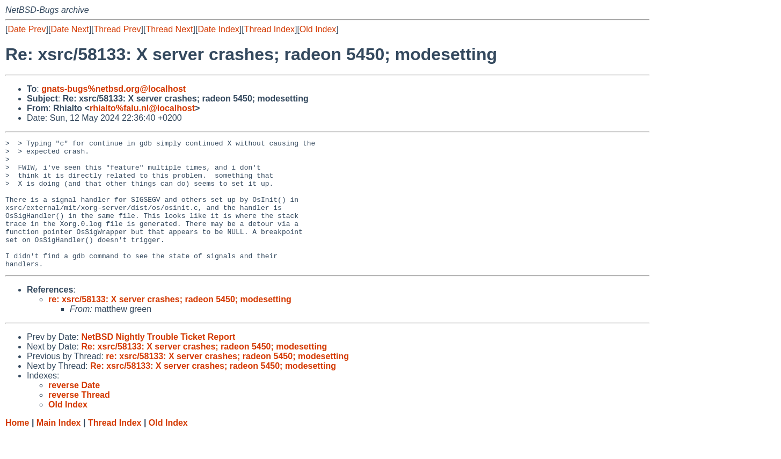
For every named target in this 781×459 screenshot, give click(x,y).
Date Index (218, 29)
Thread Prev (117, 29)
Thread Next (169, 29)
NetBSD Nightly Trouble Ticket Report (158, 362)
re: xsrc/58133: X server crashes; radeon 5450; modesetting (169, 325)
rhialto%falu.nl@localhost (142, 108)
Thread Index (269, 29)
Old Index (318, 29)
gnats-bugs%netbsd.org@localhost (113, 88)
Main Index (59, 448)
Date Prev (27, 29)
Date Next (69, 29)
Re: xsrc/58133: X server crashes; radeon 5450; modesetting (204, 372)
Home (17, 448)
